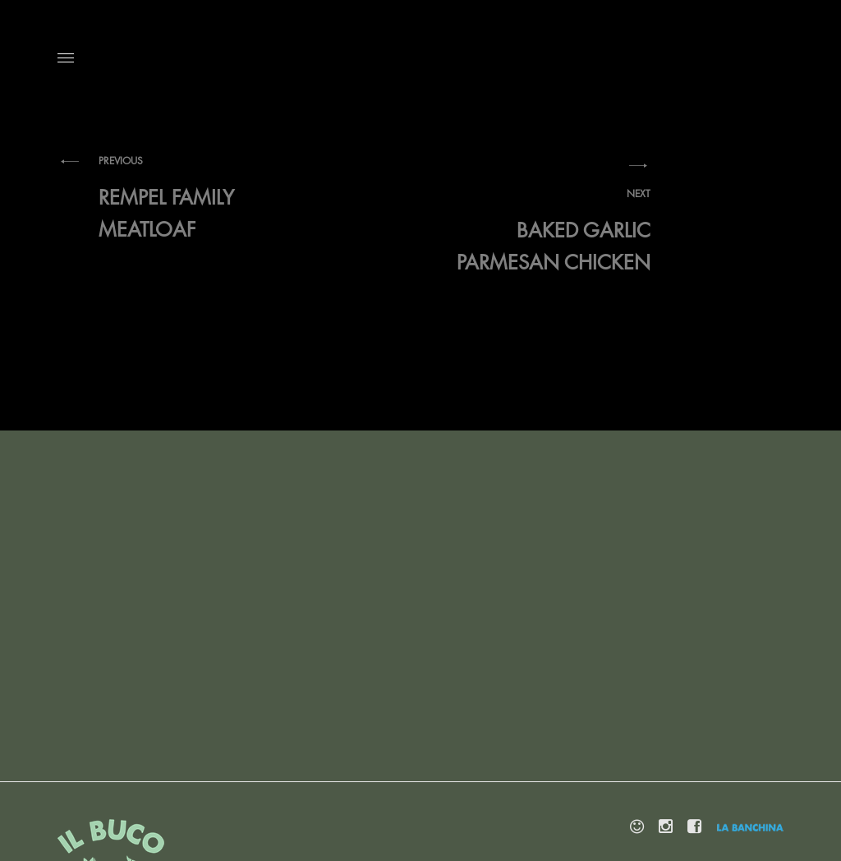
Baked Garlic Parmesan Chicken (543, 230)
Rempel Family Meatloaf (205, 197)
